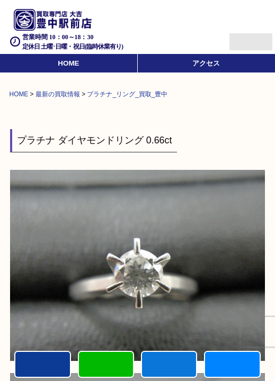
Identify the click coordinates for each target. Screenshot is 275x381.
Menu (239, 37)
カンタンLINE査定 (106, 364)
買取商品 (169, 364)
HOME (68, 63)
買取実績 (232, 364)
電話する (42, 364)
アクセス (206, 63)
